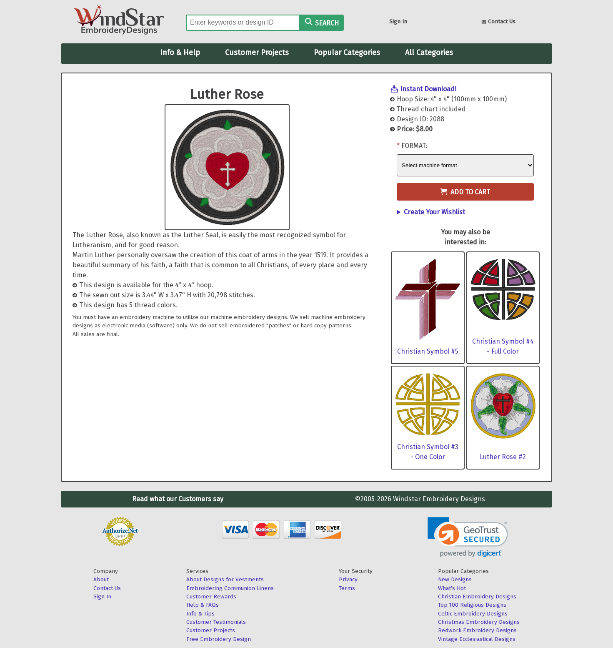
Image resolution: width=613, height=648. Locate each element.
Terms (347, 588)
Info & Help (180, 52)
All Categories (429, 52)
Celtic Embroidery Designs (473, 613)
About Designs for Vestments (225, 579)
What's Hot (452, 588)
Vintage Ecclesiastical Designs (476, 639)
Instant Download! (428, 89)
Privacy (348, 579)
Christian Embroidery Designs (477, 596)
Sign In (398, 21)
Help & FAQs (202, 604)
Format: (414, 146)
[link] (468, 537)
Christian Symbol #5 (427, 351)
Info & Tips (200, 613)
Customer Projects (257, 52)
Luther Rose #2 (503, 457)
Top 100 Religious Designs (472, 604)
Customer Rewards (211, 596)
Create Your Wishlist (434, 212)
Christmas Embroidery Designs (479, 621)
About (101, 579)
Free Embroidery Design (218, 639)
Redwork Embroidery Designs (477, 630)
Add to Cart (465, 192)
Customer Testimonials (216, 621)
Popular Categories (347, 52)
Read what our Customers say (177, 499)
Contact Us (498, 22)
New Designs (455, 579)
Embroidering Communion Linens (230, 588)
